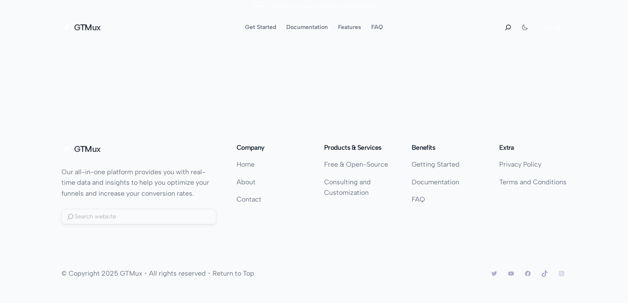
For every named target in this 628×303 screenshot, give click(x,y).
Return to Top (233, 273)
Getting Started (436, 164)
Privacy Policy (520, 164)
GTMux (87, 27)
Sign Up (552, 27)
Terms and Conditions (533, 182)
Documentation (435, 182)
